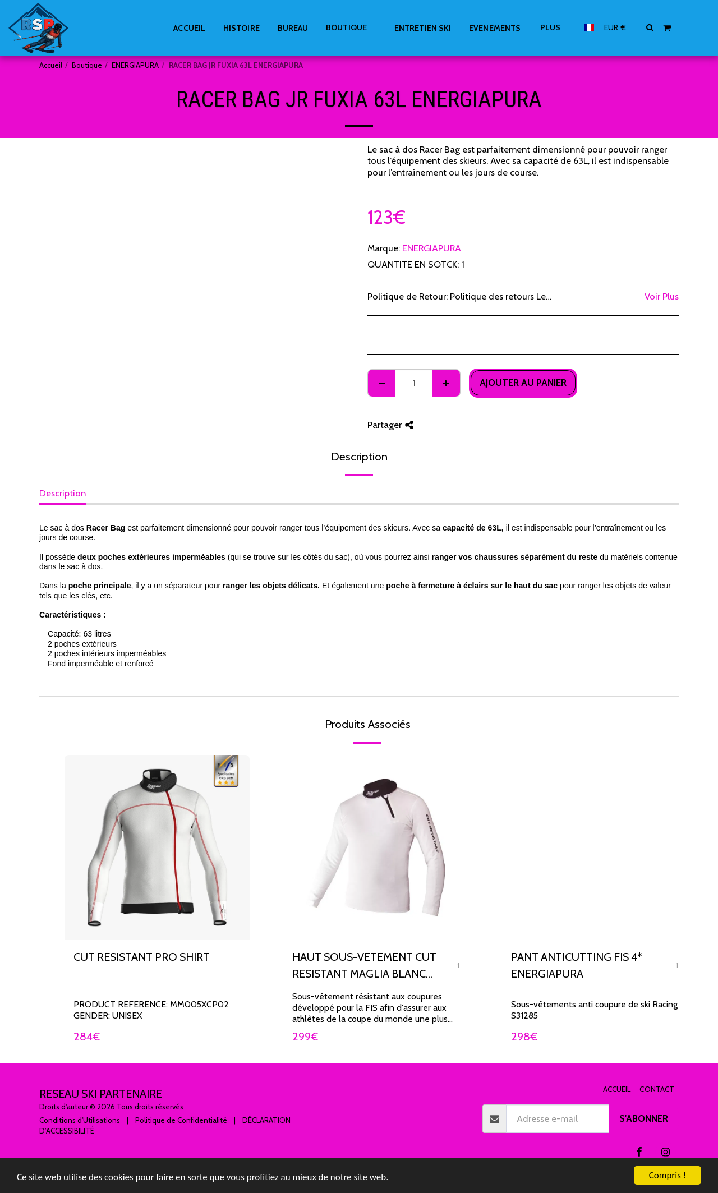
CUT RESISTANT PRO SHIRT (141, 957)
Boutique (87, 65)
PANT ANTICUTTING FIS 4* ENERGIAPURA (576, 965)
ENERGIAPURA (135, 65)
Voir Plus (662, 296)
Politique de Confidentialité (181, 1120)
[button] (650, 27)
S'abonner (643, 1118)
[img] (375, 847)
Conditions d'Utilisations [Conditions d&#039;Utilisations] (79, 1120)
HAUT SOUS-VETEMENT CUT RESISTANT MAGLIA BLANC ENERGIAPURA (364, 966)
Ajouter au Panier (523, 382)
